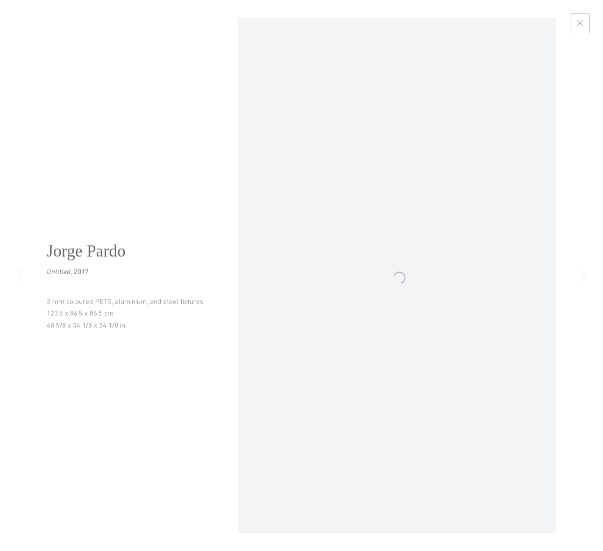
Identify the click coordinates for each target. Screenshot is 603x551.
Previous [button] (20, 276)
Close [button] (583, 23)
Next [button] (583, 276)
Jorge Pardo (86, 255)
